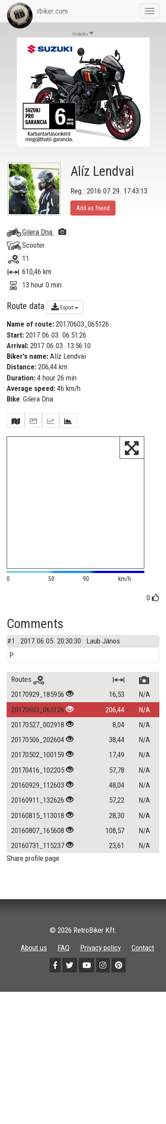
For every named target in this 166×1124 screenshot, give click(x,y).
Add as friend (93, 208)
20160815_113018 (37, 823)
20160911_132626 (37, 808)
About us (34, 955)
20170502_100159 (37, 762)
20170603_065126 (37, 717)
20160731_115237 (37, 853)
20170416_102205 (37, 778)
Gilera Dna (44, 231)
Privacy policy (100, 955)
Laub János (103, 648)
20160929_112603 (37, 793)
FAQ (63, 955)
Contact (142, 955)
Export (64, 307)
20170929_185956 (37, 702)
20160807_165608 (37, 838)
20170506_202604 (37, 747)
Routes (27, 687)
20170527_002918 (37, 732)
